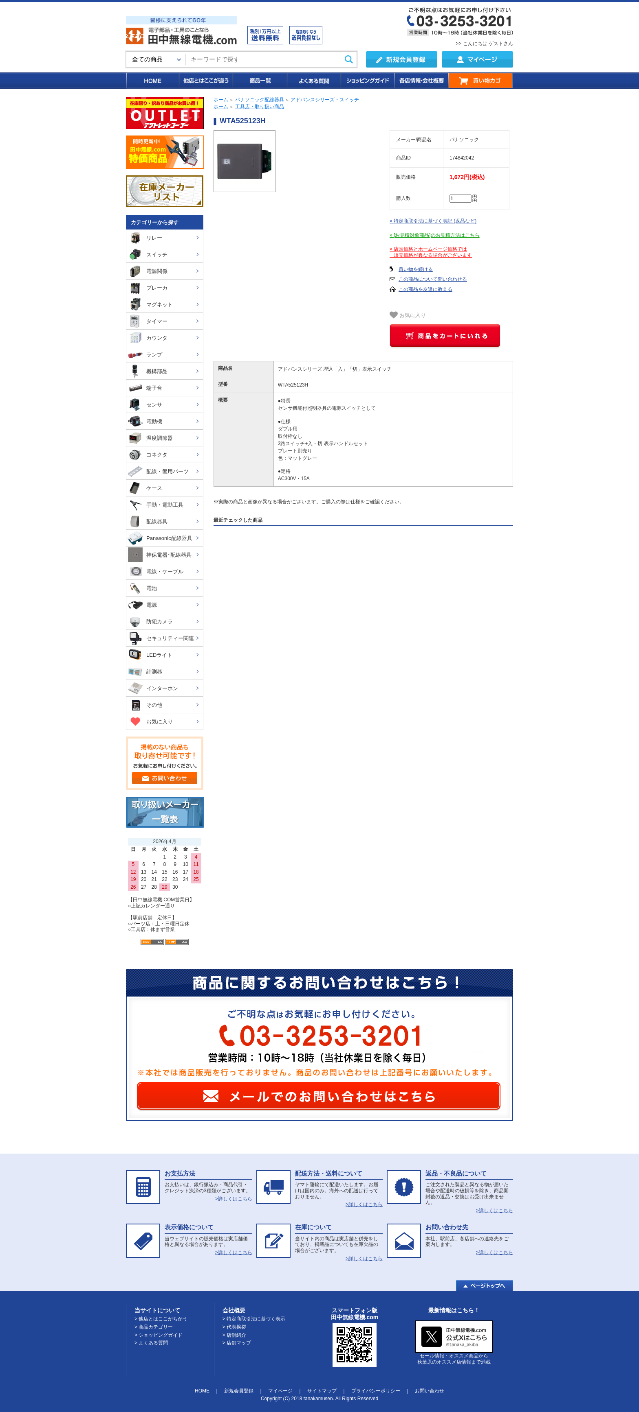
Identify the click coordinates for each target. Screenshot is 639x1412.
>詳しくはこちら (233, 1199)
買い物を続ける (416, 269)
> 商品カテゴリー (153, 1327)
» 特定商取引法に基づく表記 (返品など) (433, 221)
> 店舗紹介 (234, 1335)
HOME (152, 80)
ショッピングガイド (367, 80)
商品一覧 (259, 80)
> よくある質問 (151, 1343)
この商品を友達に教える (425, 289)
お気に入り (408, 315)
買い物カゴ (480, 80)
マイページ (280, 1391)
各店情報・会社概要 (421, 80)
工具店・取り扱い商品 (259, 106)
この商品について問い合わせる (433, 279)
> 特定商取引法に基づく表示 (254, 1319)
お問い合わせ (429, 1391)
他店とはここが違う (205, 80)
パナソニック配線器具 (259, 100)
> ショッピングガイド (158, 1335)
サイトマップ (322, 1391)
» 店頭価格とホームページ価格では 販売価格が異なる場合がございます (431, 252)
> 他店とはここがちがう (160, 1319)
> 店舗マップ (237, 1343)
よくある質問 (313, 80)
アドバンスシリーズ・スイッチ (325, 100)
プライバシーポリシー (375, 1391)
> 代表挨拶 (234, 1327)
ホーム (221, 100)
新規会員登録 (238, 1391)
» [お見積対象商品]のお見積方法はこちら (435, 235)
